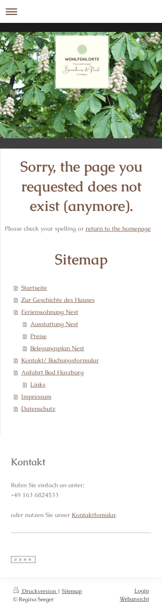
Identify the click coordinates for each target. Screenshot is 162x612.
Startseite (34, 288)
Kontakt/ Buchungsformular (60, 360)
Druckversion (35, 591)
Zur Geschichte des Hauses (58, 300)
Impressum (36, 396)
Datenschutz (38, 408)
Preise (38, 336)
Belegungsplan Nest (57, 348)
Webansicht (134, 598)
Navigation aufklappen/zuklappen (81, 11)
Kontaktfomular (94, 515)
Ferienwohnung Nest (49, 312)
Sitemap (72, 591)
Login (141, 590)
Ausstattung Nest (54, 324)
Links (37, 384)
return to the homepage (118, 228)
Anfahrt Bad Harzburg (52, 372)
